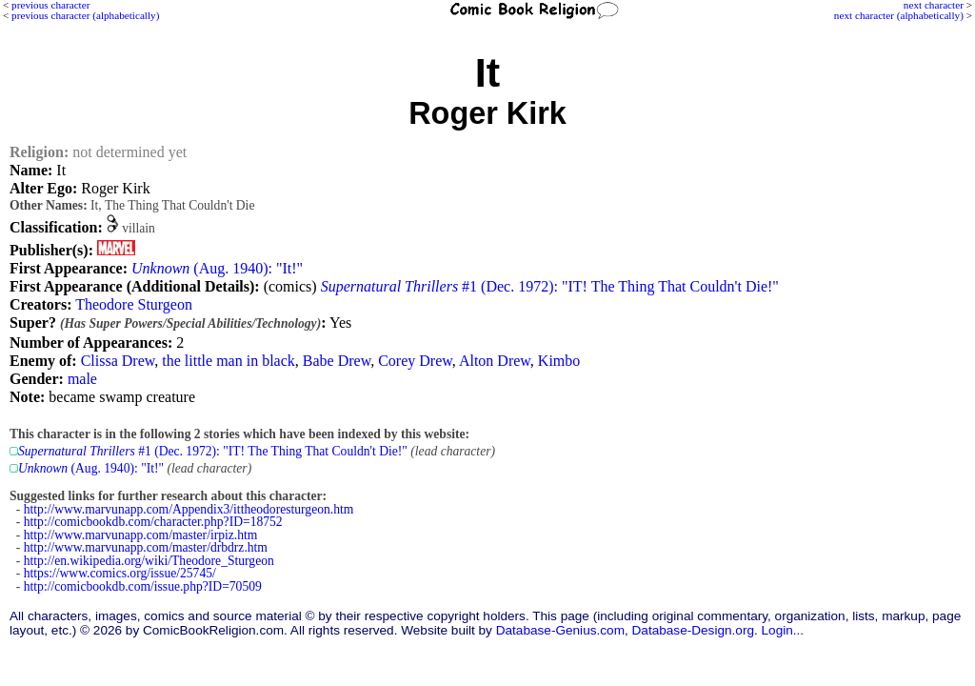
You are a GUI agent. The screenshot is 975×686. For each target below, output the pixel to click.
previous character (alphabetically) (85, 15)
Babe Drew (336, 361)
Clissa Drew (118, 361)
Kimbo (559, 361)
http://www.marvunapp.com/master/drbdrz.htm (146, 547)
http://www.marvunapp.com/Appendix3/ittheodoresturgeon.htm (189, 509)
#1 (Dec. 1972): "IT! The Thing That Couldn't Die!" (550, 286)
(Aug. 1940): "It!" (217, 268)
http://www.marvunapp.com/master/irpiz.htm (141, 535)
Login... (783, 630)
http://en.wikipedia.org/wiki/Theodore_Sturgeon (149, 561)
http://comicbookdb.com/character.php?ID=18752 (153, 521)
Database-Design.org (693, 630)
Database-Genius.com (560, 630)
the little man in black (228, 361)
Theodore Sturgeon (133, 304)
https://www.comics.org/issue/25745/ (120, 573)
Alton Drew (494, 361)
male (82, 379)
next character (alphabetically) (899, 15)
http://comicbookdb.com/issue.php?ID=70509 (143, 586)
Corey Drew (415, 361)
